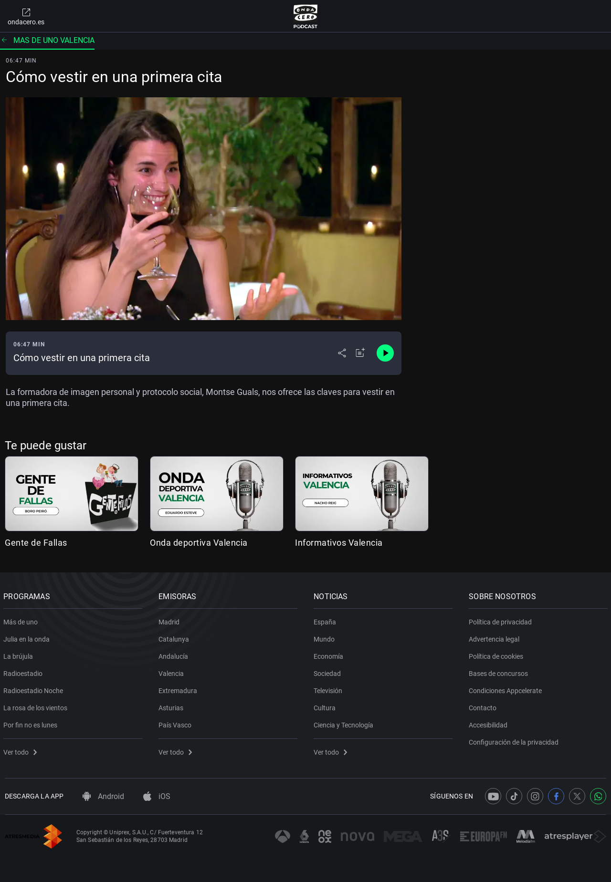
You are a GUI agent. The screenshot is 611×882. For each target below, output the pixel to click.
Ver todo (21, 750)
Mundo (325, 637)
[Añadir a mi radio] (360, 353)
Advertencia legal (495, 637)
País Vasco (176, 723)
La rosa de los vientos (37, 706)
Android (103, 796)
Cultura (326, 706)
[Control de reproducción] (385, 353)
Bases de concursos (499, 671)
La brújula (19, 654)
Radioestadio (24, 671)
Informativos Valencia (339, 543)
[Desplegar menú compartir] (342, 353)
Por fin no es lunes (32, 723)
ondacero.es (26, 16)
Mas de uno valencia (47, 40)
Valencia (172, 671)
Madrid (170, 620)
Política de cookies (497, 654)
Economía (330, 654)
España (326, 620)
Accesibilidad (489, 723)
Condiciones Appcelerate (506, 689)
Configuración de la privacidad (515, 740)
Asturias (172, 706)
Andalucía (175, 654)
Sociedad (328, 671)
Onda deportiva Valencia (199, 543)
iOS (156, 796)
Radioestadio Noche (34, 689)
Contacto (484, 706)
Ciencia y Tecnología (345, 723)
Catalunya (175, 637)
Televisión (329, 689)
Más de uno (22, 620)
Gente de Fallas (36, 543)
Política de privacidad (501, 620)
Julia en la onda (28, 637)
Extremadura (179, 689)
